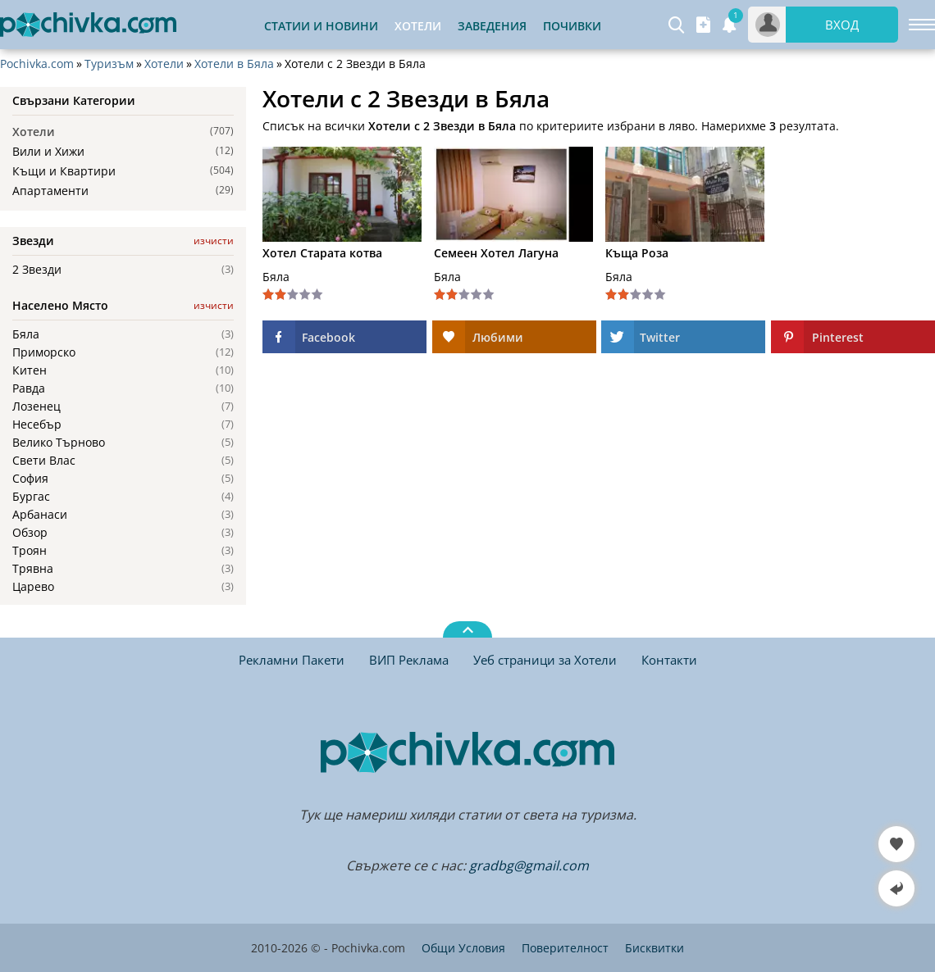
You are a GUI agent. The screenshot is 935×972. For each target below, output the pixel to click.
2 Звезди (37, 269)
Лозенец (36, 406)
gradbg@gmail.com (529, 865)
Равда (28, 388)
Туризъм (109, 63)
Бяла (25, 334)
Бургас (31, 496)
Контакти (669, 660)
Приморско (43, 352)
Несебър (37, 424)
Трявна (32, 569)
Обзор (30, 532)
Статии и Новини (321, 26)
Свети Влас (43, 460)
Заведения (492, 26)
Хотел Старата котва (322, 253)
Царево (33, 587)
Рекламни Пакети (291, 660)
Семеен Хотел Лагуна (496, 253)
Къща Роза (636, 253)
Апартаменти (50, 190)
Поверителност (565, 948)
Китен (29, 370)
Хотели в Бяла (234, 63)
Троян (29, 550)
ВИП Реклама (409, 660)
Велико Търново (58, 442)
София (30, 478)
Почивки (572, 26)
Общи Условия (463, 948)
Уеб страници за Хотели (545, 660)
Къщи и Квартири (64, 171)
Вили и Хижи (48, 151)
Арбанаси (39, 514)
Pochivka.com (37, 63)
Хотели (164, 63)
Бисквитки (654, 948)
